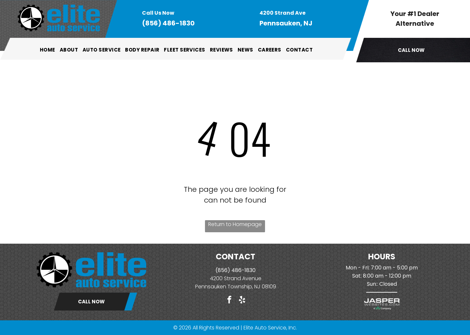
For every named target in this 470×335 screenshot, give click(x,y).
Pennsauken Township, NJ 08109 (235, 286)
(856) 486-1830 (168, 23)
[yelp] (242, 300)
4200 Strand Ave (231, 278)
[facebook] (229, 300)
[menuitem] (47, 49)
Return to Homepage (235, 224)
